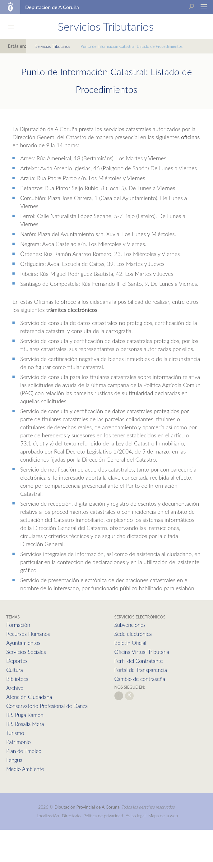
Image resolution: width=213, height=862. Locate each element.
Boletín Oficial (130, 643)
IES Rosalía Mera (25, 724)
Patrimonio (18, 742)
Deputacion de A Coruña (52, 7)
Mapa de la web (163, 815)
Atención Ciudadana (29, 697)
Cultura (14, 670)
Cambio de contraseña (139, 679)
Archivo (15, 688)
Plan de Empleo (23, 751)
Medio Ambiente (25, 769)
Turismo (15, 733)
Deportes (16, 661)
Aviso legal (136, 815)
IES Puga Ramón (25, 715)
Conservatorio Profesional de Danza (47, 706)
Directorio (71, 815)
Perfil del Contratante (138, 661)
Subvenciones (130, 625)
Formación (18, 625)
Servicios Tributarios (52, 46)
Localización (48, 815)
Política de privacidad (103, 815)
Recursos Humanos (28, 634)
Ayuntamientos (23, 643)
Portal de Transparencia (140, 670)
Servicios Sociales (26, 652)
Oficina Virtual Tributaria (141, 652)
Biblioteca (17, 679)
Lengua (14, 760)
